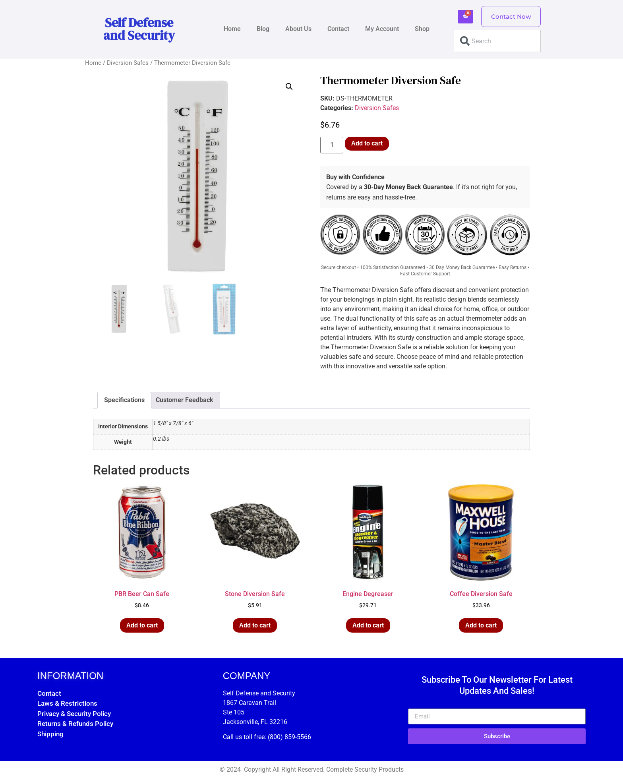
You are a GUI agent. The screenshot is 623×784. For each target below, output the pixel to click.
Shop (422, 29)
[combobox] (497, 41)
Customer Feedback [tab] (184, 400)
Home (232, 29)
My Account (382, 29)
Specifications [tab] (124, 400)
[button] (289, 86)
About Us (298, 29)
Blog (263, 29)
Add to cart (367, 143)
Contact (338, 29)
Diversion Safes (128, 62)
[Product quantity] (331, 145)
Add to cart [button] (142, 625)
